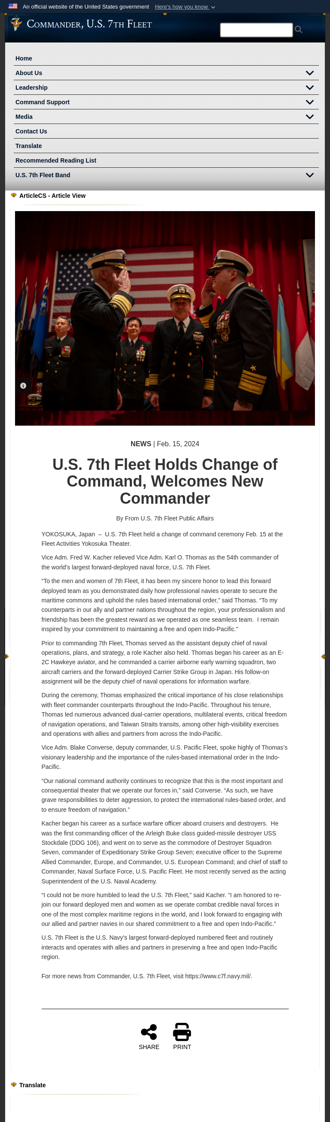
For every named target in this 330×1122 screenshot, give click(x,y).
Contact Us (31, 131)
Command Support (167, 103)
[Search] (256, 30)
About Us (167, 74)
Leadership (167, 88)
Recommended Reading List (55, 160)
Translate (28, 145)
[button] (186, 7)
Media (167, 117)
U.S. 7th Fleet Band (167, 176)
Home (23, 58)
